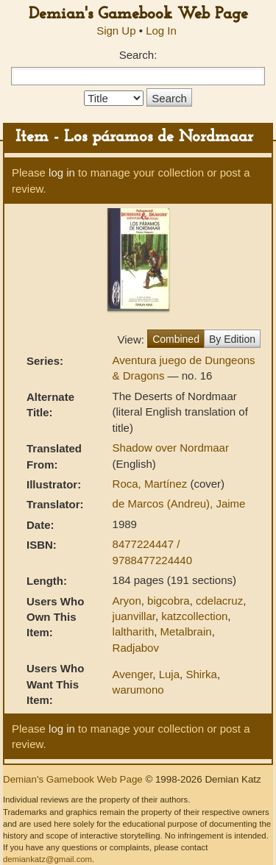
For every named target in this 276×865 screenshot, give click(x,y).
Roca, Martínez (152, 483)
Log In (161, 30)
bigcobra (168, 600)
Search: (138, 55)
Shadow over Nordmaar (171, 447)
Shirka (201, 674)
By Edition (232, 339)
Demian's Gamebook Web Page (138, 14)
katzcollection (194, 616)
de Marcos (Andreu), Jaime (179, 503)
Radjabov (136, 647)
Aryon (127, 600)
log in (62, 172)
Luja (169, 674)
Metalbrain (186, 631)
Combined (175, 339)
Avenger (133, 674)
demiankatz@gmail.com (47, 859)
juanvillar (134, 616)
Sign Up (115, 30)
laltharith (134, 631)
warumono (138, 689)
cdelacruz (219, 600)
